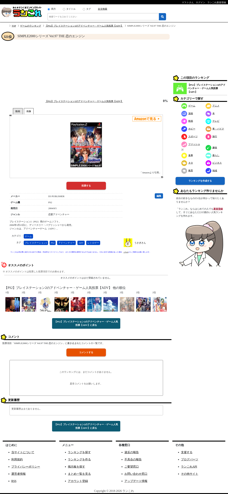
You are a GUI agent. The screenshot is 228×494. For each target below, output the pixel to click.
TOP (14, 25)
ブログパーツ (189, 459)
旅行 (211, 136)
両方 (53, 9)
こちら (126, 252)
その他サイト (189, 473)
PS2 (53, 242)
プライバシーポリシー (25, 466)
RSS (13, 481)
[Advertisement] (86, 69)
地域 (211, 170)
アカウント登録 (78, 481)
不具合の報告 (133, 459)
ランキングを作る (79, 459)
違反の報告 (131, 452)
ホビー (188, 128)
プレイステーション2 (36, 242)
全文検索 (102, 9)
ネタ (187, 162)
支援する (186, 452)
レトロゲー (93, 242)
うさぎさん (140, 242)
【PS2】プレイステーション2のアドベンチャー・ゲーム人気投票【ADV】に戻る (86, 323)
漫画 (187, 113)
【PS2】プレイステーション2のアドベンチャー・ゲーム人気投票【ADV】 (84, 25)
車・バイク (215, 128)
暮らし (213, 155)
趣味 (211, 147)
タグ (88, 9)
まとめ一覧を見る (79, 473)
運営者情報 (18, 473)
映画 (187, 121)
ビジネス (214, 162)
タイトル (71, 9)
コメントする (86, 352)
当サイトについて (22, 452)
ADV (80, 242)
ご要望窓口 (131, 466)
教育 (187, 170)
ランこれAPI (189, 466)
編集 (159, 196)
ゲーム (28, 236)
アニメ (213, 105)
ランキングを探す (79, 452)
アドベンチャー (66, 242)
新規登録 (218, 208)
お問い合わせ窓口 (135, 473)
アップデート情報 (135, 481)
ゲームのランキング (30, 25)
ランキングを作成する (200, 180)
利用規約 (17, 459)
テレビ (213, 121)
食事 (187, 155)
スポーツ (189, 136)
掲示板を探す (76, 466)
